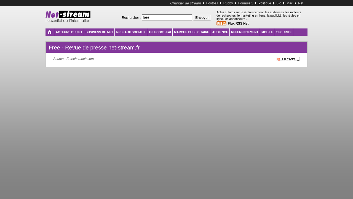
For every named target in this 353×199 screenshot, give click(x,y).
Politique (264, 3)
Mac (290, 3)
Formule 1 (245, 3)
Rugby (228, 3)
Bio (278, 3)
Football (212, 3)
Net (300, 3)
